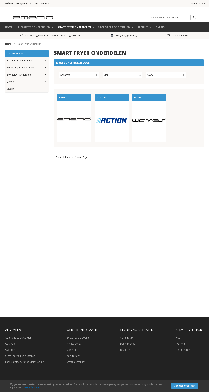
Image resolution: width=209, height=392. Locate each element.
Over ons (10, 349)
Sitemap (71, 349)
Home (8, 43)
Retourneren (183, 349)
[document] (105, 386)
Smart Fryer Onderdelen (20, 67)
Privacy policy (74, 343)
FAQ (178, 337)
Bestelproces (127, 343)
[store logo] (47, 16)
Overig (10, 88)
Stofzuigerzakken (76, 361)
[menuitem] (35, 27)
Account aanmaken (39, 3)
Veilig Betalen (127, 337)
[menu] (104, 27)
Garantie (10, 343)
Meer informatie (31, 387)
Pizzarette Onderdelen (19, 60)
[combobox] (170, 17)
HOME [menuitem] (9, 27)
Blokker (11, 81)
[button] (198, 3)
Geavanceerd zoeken (78, 337)
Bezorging (125, 349)
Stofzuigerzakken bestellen (20, 355)
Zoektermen (73, 355)
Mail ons (180, 343)
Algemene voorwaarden (18, 337)
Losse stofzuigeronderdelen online (24, 361)
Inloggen (20, 3)
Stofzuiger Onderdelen (19, 74)
